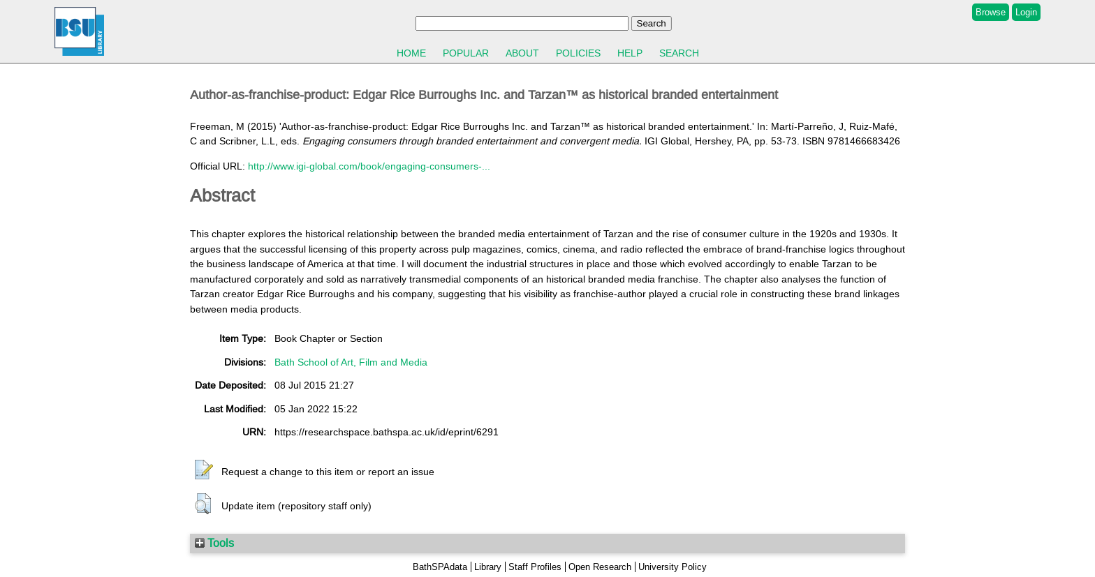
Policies (578, 53)
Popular (466, 53)
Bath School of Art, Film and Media (350, 362)
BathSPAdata (440, 567)
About (522, 53)
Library (487, 567)
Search (679, 53)
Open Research (599, 567)
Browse (991, 12)
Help (629, 53)
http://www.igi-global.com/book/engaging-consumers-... (369, 166)
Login (1026, 12)
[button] (204, 470)
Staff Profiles (534, 567)
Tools (214, 543)
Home (411, 53)
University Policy (672, 567)
